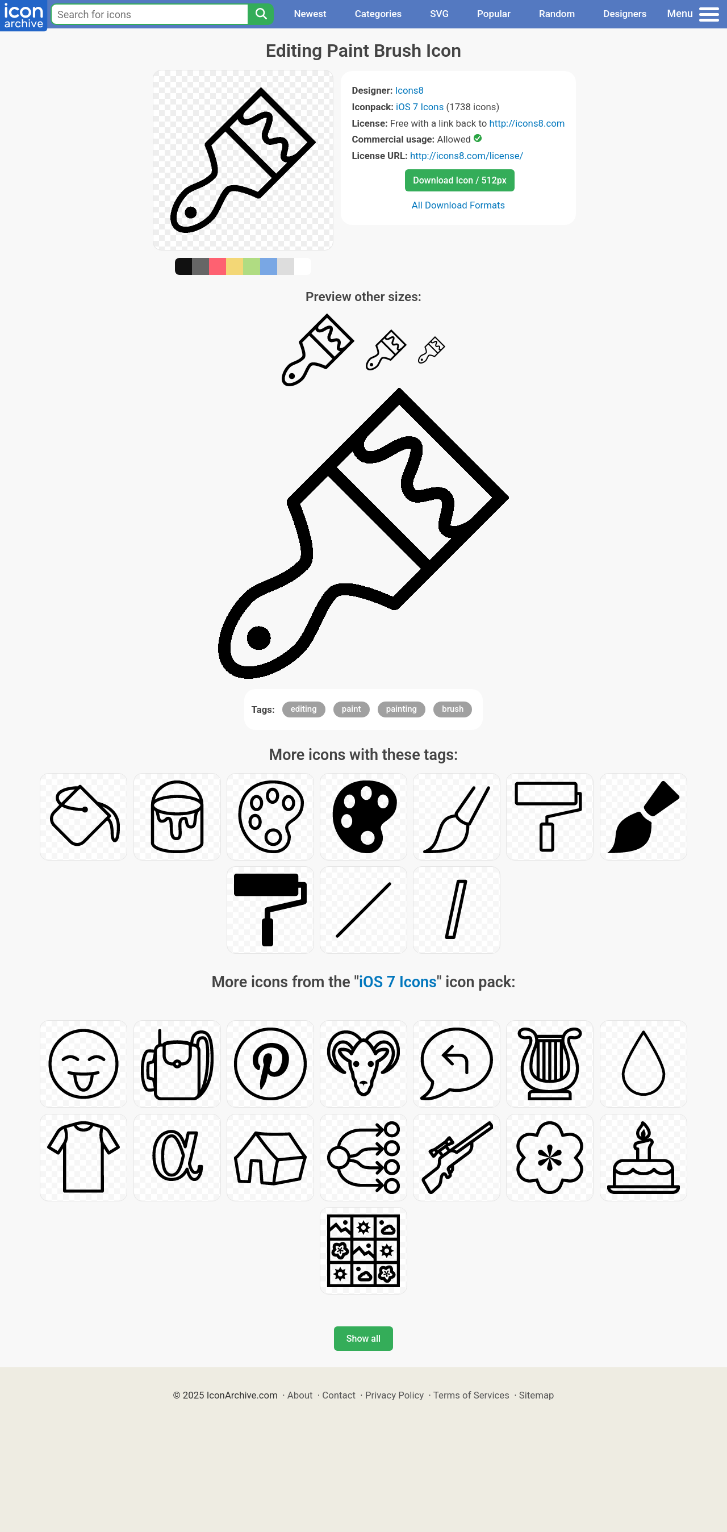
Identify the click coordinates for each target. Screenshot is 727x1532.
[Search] (261, 14)
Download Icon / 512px (459, 180)
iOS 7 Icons (420, 106)
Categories (378, 13)
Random (557, 13)
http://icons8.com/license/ (467, 155)
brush (452, 709)
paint (351, 709)
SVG (439, 13)
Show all (363, 1338)
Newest (310, 13)
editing (304, 709)
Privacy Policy (394, 1395)
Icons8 (409, 90)
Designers (624, 13)
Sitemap (536, 1395)
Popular (494, 13)
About (300, 1395)
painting (401, 709)
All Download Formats (458, 205)
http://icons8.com (527, 123)
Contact (339, 1395)
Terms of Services (471, 1395)
